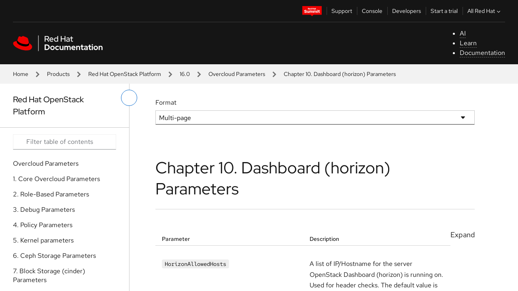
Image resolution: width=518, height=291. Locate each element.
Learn (468, 43)
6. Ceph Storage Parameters (54, 255)
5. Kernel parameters (43, 240)
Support (341, 11)
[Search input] (64, 142)
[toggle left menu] (129, 98)
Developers (406, 11)
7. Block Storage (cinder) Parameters (49, 275)
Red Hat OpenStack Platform (124, 74)
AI (463, 33)
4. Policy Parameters (42, 225)
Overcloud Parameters (236, 74)
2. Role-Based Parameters (51, 194)
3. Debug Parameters (44, 209)
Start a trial (444, 11)
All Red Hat (484, 11)
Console (372, 11)
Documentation (482, 52)
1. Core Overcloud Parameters (56, 179)
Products (58, 74)
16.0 (185, 74)
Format (165, 102)
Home (20, 74)
